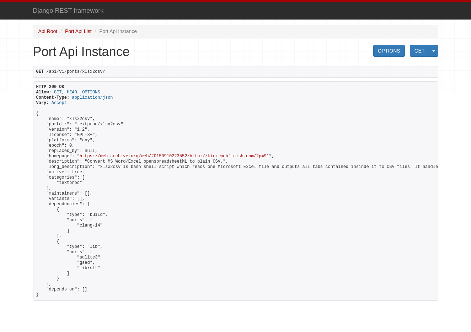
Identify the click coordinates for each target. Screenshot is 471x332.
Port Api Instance (118, 31)
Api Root (48, 31)
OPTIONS (389, 51)
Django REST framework (68, 10)
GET (419, 51)
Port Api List (78, 31)
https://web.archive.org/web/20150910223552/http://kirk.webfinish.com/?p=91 (174, 156)
